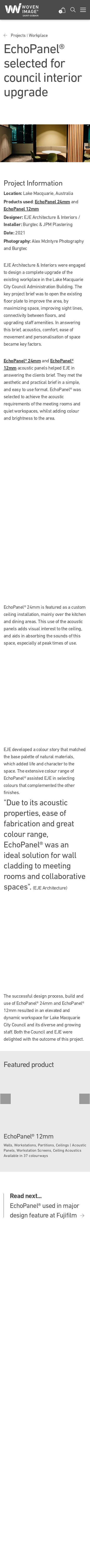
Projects (18, 35)
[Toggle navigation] (83, 10)
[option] (45, 1118)
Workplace (38, 35)
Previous (5, 1098)
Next (84, 1098)
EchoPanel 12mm (21, 209)
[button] (63, 10)
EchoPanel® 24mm (22, 361)
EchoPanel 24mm (52, 202)
